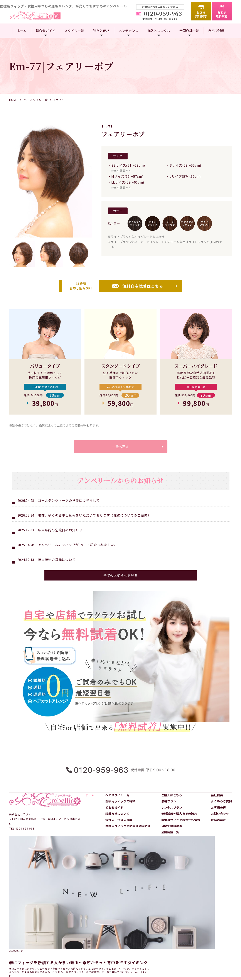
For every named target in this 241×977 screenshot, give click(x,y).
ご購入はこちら (171, 801)
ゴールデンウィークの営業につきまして (69, 509)
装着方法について (117, 819)
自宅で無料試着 (222, 14)
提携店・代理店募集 (118, 825)
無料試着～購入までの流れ (179, 819)
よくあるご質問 (221, 807)
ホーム (22, 30)
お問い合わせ (220, 819)
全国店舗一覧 (189, 30)
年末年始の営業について (57, 569)
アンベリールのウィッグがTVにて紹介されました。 (78, 554)
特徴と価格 (101, 30)
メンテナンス (128, 30)
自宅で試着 (216, 30)
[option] (50, 181)
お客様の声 (218, 813)
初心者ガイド (45, 30)
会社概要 (217, 801)
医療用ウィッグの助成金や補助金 (127, 832)
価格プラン (168, 807)
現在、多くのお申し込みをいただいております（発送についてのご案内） (94, 524)
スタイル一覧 (74, 30)
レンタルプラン (171, 813)
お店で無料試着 (201, 14)
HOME (13, 100)
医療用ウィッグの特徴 (120, 807)
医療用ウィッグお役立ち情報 (180, 825)
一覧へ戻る (120, 453)
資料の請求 (218, 825)
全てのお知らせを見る (120, 584)
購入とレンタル (158, 30)
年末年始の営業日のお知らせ (60, 539)
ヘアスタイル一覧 (36, 100)
